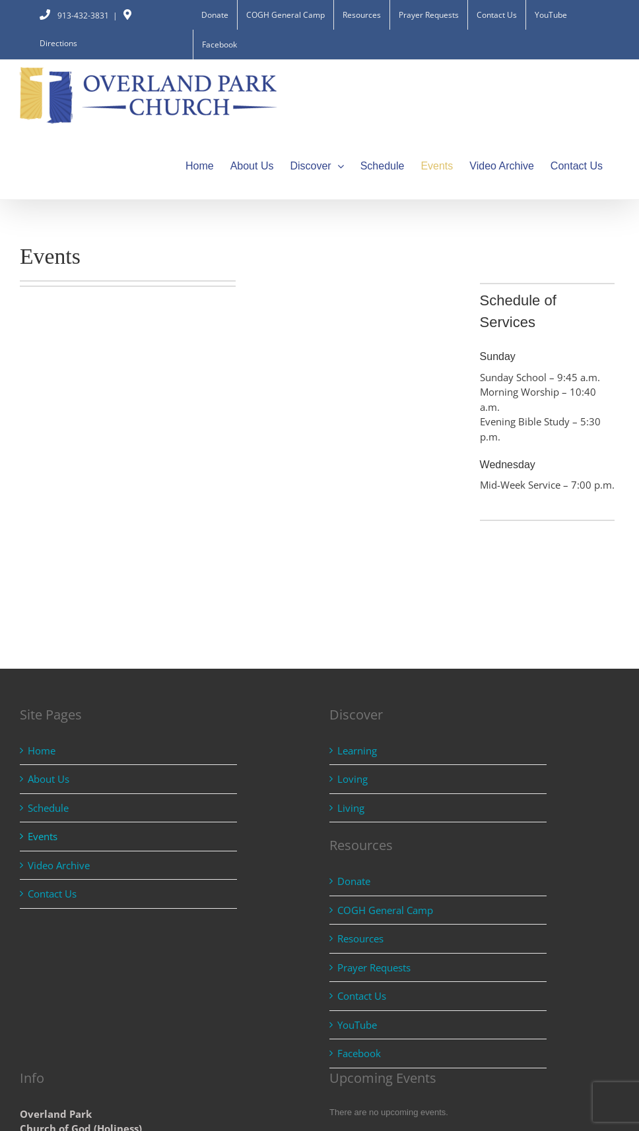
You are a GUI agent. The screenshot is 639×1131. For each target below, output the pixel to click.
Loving (352, 778)
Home (41, 750)
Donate (353, 881)
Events (42, 836)
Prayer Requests (374, 967)
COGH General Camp (385, 910)
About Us (48, 778)
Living (350, 807)
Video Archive (59, 865)
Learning (357, 750)
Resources (360, 938)
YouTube (357, 1024)
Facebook (359, 1053)
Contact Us (52, 893)
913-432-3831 (74, 15)
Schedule (48, 807)
